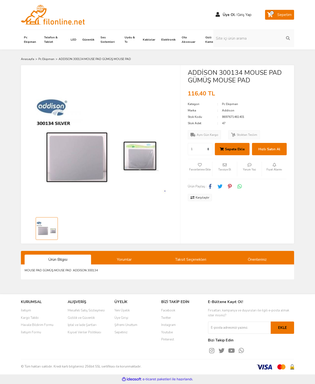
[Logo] (53, 14)
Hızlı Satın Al (269, 149)
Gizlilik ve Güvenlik (81, 318)
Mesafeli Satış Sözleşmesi (86, 310)
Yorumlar (124, 259)
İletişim (26, 310)
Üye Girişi (121, 318)
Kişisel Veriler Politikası (84, 332)
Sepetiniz (120, 332)
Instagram (168, 325)
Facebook (168, 310)
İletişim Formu (31, 332)
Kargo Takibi (30, 318)
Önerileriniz (257, 259)
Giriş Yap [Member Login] (244, 14)
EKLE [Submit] (282, 327)
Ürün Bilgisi (57, 259)
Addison (228, 110)
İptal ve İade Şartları (82, 325)
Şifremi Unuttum (125, 325)
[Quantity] (200, 149)
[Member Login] (218, 14)
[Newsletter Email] (239, 328)
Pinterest (167, 339)
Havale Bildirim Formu (37, 325)
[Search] (261, 38)
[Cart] (279, 15)
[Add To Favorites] (200, 169)
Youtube (167, 332)
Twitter (166, 318)
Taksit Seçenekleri (190, 259)
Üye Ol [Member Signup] (229, 14)
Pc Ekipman (230, 104)
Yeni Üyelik (122, 310)
